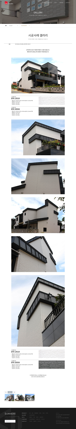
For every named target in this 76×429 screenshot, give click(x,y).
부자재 (47, 413)
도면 (34, 417)
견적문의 (30, 421)
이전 (6, 392)
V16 (30, 413)
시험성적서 (41, 417)
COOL (40, 413)
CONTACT (68, 2)
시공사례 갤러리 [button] (24, 25)
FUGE (43, 413)
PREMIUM (36, 413)
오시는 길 (42, 419)
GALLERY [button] (11, 25)
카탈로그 (30, 417)
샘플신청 (34, 421)
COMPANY (61, 2)
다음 (14, 392)
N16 (32, 413)
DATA (56, 2)
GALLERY (50, 2)
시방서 (37, 417)
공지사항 (39, 421)
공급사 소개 (38, 419)
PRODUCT (44, 2)
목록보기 (10, 392)
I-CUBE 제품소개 (32, 419)
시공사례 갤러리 (32, 415)
